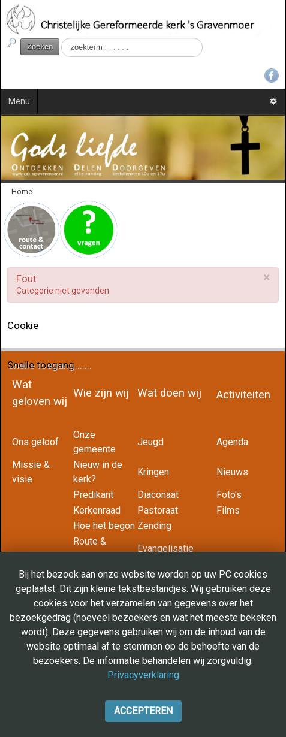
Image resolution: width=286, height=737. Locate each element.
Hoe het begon (104, 525)
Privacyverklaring (143, 675)
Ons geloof (35, 442)
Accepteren (143, 711)
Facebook (271, 75)
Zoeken (40, 46)
